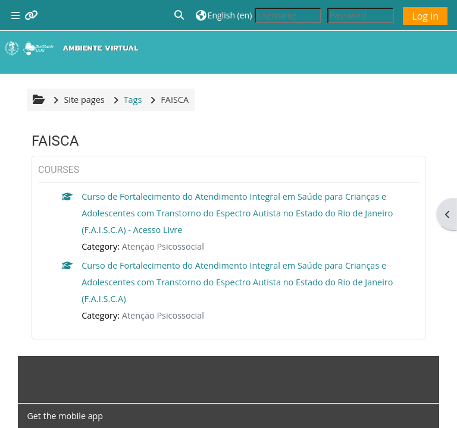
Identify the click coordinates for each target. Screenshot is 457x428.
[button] (180, 15)
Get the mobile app (65, 415)
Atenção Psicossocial (163, 246)
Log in (425, 16)
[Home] (74, 48)
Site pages (84, 99)
